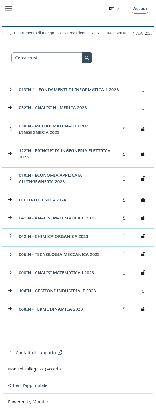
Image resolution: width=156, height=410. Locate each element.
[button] (114, 8)
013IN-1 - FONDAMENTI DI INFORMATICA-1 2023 (69, 89)
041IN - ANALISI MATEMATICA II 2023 (57, 218)
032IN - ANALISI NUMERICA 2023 (53, 107)
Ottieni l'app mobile (27, 385)
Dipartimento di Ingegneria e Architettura (35, 32)
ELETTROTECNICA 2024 (42, 200)
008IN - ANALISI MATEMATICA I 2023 (56, 272)
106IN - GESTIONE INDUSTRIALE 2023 (57, 290)
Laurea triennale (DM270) (76, 32)
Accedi (140, 8)
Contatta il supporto (35, 352)
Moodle (40, 401)
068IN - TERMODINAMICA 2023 (51, 309)
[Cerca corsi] (46, 57)
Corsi (5, 32)
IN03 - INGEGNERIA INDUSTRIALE (112, 32)
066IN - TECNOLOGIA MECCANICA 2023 (59, 254)
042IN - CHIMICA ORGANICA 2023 (53, 236)
